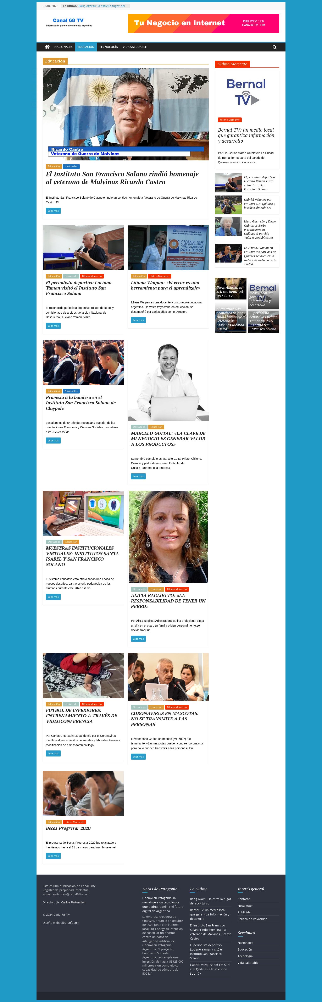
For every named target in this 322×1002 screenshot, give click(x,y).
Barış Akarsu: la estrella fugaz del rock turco (230, 291)
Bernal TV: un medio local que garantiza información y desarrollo (246, 135)
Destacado (71, 276)
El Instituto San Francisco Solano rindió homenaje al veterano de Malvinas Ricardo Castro (122, 178)
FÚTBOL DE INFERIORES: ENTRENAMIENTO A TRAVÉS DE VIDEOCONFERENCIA (81, 715)
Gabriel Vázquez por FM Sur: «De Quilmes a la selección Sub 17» (259, 204)
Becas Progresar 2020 (68, 828)
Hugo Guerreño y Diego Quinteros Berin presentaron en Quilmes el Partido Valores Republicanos (260, 229)
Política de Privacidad (252, 919)
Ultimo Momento (92, 276)
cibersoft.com (70, 923)
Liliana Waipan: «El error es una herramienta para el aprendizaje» (165, 285)
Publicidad (245, 912)
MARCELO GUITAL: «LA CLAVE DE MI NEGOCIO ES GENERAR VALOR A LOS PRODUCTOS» (168, 438)
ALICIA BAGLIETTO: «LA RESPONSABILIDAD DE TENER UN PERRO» (168, 600)
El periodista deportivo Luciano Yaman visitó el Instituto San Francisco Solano (78, 287)
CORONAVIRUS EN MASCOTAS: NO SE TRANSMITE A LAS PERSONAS (165, 718)
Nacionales (63, 47)
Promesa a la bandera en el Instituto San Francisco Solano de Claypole (81, 402)
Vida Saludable (135, 47)
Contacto (244, 899)
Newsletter (245, 906)
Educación (86, 47)
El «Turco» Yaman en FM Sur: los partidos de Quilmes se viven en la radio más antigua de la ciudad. (260, 256)
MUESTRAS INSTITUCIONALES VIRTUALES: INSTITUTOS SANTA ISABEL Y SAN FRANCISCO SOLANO (82, 556)
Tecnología (108, 47)
